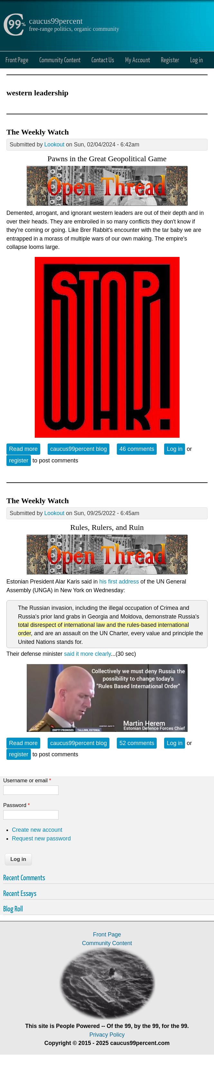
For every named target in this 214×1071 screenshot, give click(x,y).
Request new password (41, 838)
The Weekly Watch (37, 132)
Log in (196, 60)
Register (170, 60)
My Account (137, 60)
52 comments (136, 743)
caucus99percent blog (78, 449)
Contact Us (102, 60)
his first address (119, 581)
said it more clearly (87, 654)
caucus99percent (56, 21)
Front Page (16, 60)
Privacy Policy (107, 1034)
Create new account (37, 830)
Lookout (54, 144)
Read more (24, 448)
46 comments (136, 449)
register (18, 460)
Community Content (59, 60)
